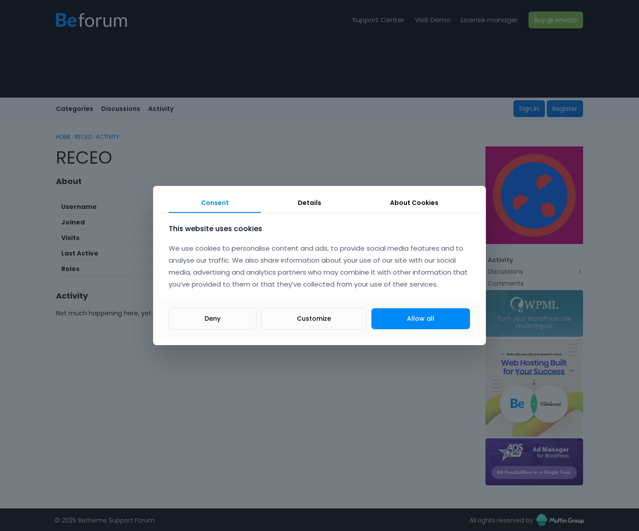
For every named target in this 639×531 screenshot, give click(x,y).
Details (309, 202)
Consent (215, 202)
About (414, 202)
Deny (213, 318)
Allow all (420, 318)
